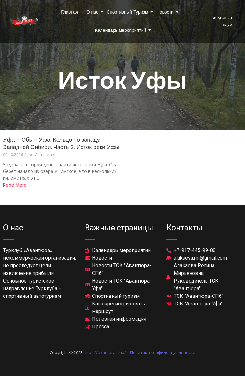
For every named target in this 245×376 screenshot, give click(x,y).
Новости (166, 12)
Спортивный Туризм (128, 12)
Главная (69, 12)
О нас (93, 12)
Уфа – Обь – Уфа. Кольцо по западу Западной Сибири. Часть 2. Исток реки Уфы (61, 143)
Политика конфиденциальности (162, 352)
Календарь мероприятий (121, 30)
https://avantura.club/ (105, 352)
